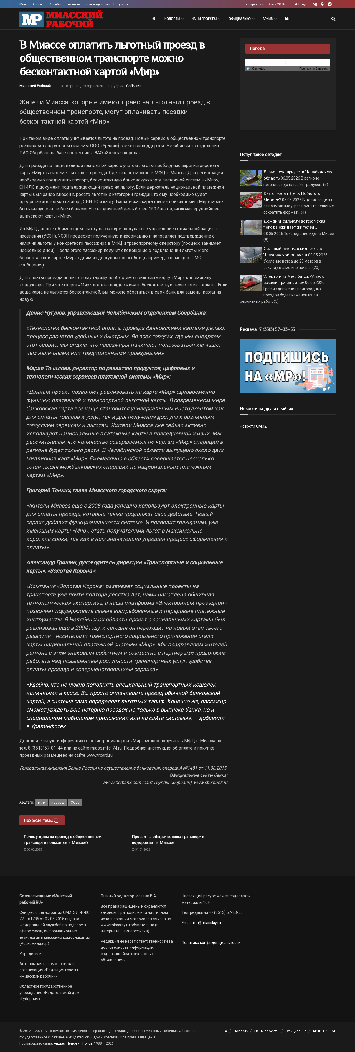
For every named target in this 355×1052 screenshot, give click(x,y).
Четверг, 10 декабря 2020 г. (83, 86)
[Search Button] (333, 18)
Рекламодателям (97, 4)
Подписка (121, 4)
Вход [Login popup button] (300, 4)
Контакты (73, 4)
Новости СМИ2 (253, 426)
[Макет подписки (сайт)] (288, 365)
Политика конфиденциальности (211, 942)
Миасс (24, 4)
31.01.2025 (141, 849)
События (133, 86)
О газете (40, 4)
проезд (57, 802)
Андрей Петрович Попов (73, 1043)
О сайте (56, 4)
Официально (240, 19)
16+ (287, 19)
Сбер (75, 802)
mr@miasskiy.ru (206, 922)
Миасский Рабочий (35, 86)
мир (41, 802)
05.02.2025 (33, 849)
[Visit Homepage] (61, 19)
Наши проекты (204, 19)
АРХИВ (268, 19)
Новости (172, 19)
